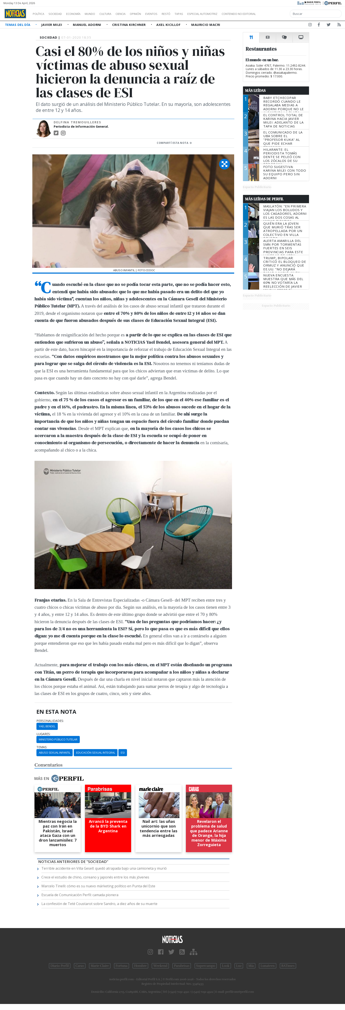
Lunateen (267, 966)
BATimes (288, 966)
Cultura (117, 14)
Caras (79, 966)
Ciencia (135, 14)
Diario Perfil (59, 966)
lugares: (43, 734)
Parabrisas (181, 966)
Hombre (140, 966)
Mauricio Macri (205, 24)
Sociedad (60, 14)
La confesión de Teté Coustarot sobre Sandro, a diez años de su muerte (99, 903)
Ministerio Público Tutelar (58, 739)
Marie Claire (100, 966)
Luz (239, 966)
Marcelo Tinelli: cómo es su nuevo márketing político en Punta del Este (98, 886)
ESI (123, 752)
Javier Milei (52, 24)
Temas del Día (18, 24)
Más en (59, 778)
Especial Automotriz (231, 14)
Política (40, 14)
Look (225, 966)
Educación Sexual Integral (95, 752)
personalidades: (50, 721)
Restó (188, 14)
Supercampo (205, 966)
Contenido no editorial (275, 14)
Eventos (172, 14)
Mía (251, 966)
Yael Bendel (47, 726)
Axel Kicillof (168, 24)
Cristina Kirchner (129, 24)
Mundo (100, 14)
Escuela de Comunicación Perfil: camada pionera (79, 894)
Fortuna (121, 966)
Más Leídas (255, 90)
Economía (80, 14)
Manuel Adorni (87, 24)
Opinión (153, 14)
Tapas (203, 14)
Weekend (160, 966)
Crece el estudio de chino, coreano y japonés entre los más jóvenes (95, 877)
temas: (41, 747)
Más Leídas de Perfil (264, 199)
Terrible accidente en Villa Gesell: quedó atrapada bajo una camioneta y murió (104, 868)
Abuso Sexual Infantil (54, 752)
